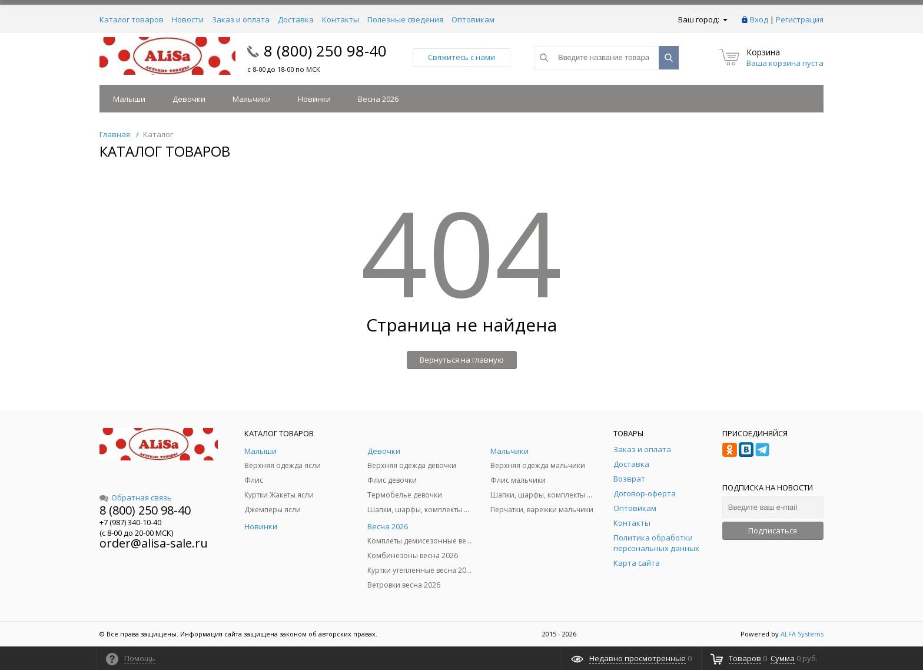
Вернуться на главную (462, 359)
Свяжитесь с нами (461, 57)
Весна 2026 (378, 99)
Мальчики (252, 99)
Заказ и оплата (241, 19)
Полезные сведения (405, 19)
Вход (759, 19)
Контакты (340, 19)
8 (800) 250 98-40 (325, 50)
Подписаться (772, 530)
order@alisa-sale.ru (153, 543)
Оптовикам (472, 19)
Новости (188, 19)
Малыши (129, 99)
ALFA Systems (802, 633)
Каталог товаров (131, 19)
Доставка (296, 19)
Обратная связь (135, 497)
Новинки (314, 99)
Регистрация (800, 19)
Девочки (188, 99)
